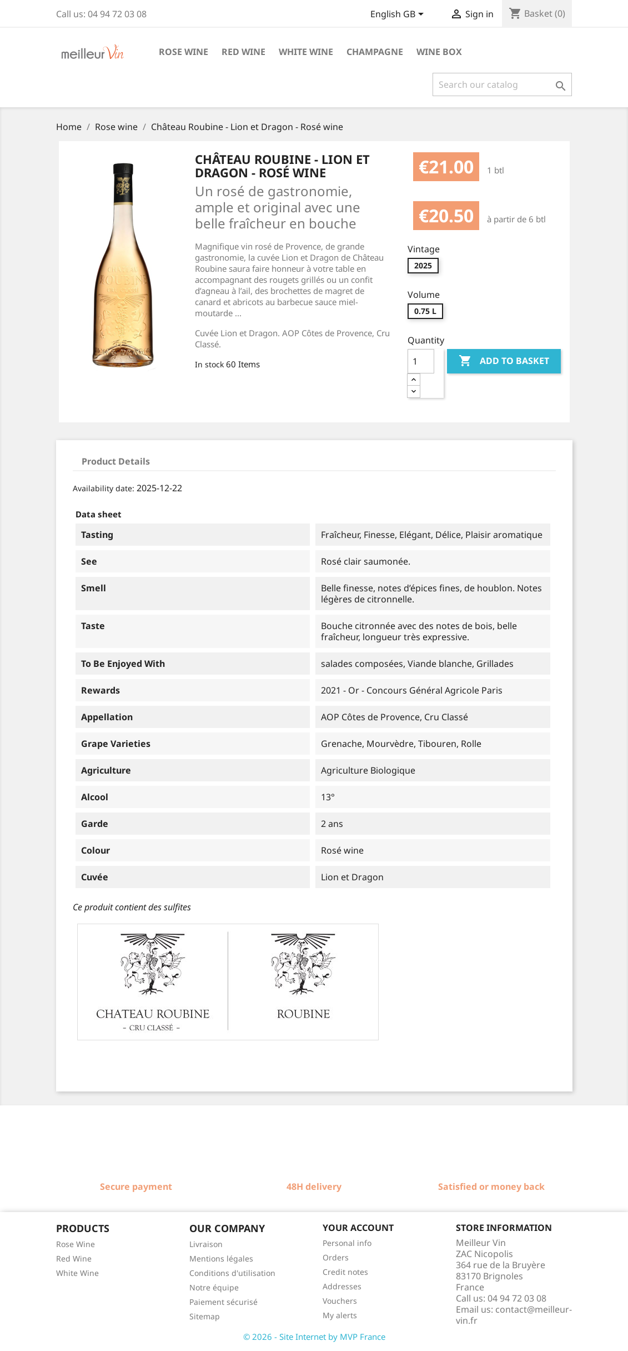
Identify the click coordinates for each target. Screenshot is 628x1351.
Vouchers (340, 1300)
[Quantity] (421, 361)
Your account (358, 1228)
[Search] (502, 84)
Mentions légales (221, 1258)
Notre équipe (214, 1287)
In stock (209, 364)
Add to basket (504, 361)
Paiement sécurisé (223, 1302)
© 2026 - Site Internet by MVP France (314, 1336)
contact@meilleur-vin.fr (514, 1315)
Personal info (347, 1243)
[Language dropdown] (399, 15)
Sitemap (204, 1316)
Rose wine (183, 52)
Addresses (342, 1286)
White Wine (77, 1273)
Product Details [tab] (116, 461)
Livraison (206, 1244)
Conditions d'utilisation (232, 1273)
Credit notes (345, 1272)
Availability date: (103, 488)
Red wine (243, 52)
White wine (306, 52)
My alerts (340, 1315)
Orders (336, 1257)
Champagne (374, 52)
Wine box (439, 52)
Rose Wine (75, 1244)
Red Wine (74, 1258)
